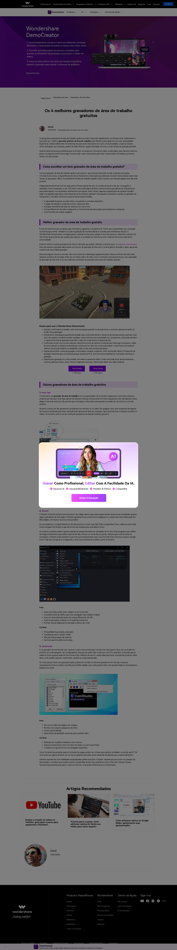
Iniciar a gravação (88, 498)
